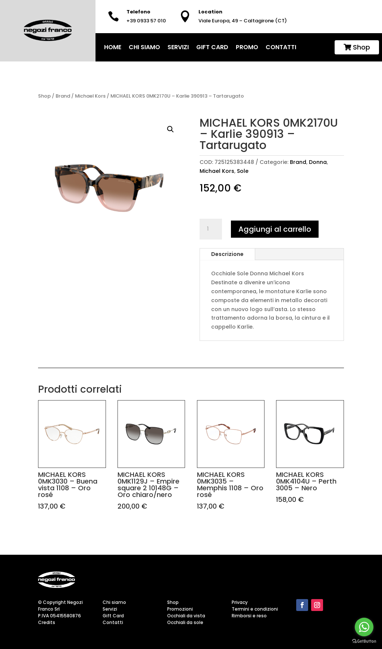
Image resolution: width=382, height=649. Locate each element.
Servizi (178, 47)
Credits (46, 622)
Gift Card (212, 47)
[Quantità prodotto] (211, 229)
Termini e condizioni (255, 609)
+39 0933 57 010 (146, 20)
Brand (63, 95)
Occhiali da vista (186, 615)
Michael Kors (90, 95)
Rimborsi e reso (249, 615)
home (112, 47)
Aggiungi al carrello (274, 229)
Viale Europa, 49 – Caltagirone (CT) (242, 20)
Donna (318, 162)
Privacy (240, 602)
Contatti (281, 47)
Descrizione (227, 254)
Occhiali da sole (185, 622)
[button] (170, 129)
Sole (242, 171)
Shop (357, 47)
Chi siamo (144, 47)
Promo (247, 47)
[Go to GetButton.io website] (364, 641)
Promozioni (180, 609)
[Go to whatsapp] (364, 627)
